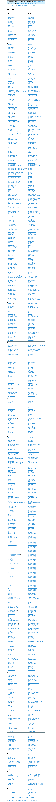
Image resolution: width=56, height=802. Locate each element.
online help (10, 515)
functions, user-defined (12, 298)
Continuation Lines (31, 125)
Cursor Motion (30, 101)
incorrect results (11, 370)
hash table (10, 346)
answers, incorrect (11, 26)
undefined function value (12, 759)
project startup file (11, 637)
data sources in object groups (13, 148)
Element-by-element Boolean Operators (35, 213)
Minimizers (30, 281)
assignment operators (12, 39)
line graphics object (11, 413)
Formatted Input (31, 133)
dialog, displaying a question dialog (14, 178)
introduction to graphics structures (14, 387)
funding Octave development (13, 299)
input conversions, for (13, 377)
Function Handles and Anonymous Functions (36, 23)
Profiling (29, 103)
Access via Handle (31, 278)
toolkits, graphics (11, 741)
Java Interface (31, 74)
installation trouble (11, 381)
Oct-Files (30, 471)
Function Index (11, 5)
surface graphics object (12, 728)
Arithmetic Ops (31, 18)
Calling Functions (31, 32)
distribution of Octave (12, 187)
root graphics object (11, 670)
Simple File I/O (31, 419)
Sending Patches (31, 186)
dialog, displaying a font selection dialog (15, 172)
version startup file (11, 785)
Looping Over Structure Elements (34, 429)
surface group (10, 730)
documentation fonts (11, 193)
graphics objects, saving (12, 331)
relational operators (11, 662)
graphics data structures (12, 312)
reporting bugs (10, 664)
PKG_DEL (9, 616)
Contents (32, 5)
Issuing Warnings (31, 789)
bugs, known (10, 65)
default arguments (11, 157)
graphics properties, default (13, 332)
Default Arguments (31, 157)
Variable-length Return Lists (33, 775)
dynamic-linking (11, 206)
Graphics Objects (31, 40)
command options (11, 113)
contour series (10, 127)
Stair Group (30, 338)
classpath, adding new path (13, 90)
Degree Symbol (10, 161)
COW (9, 138)
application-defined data (12, 29)
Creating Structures (31, 204)
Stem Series (30, 690)
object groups (10, 496)
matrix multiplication (11, 448)
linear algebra (10, 416)
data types (10, 152)
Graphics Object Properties (33, 316)
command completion (12, 108)
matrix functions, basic (12, 446)
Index (36, 5)
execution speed (11, 251)
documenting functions (12, 195)
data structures (10, 150)
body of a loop (10, 48)
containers (10, 124)
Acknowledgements (31, 17)
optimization (10, 534)
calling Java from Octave (12, 74)
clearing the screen (11, 101)
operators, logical (11, 529)
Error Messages (31, 243)
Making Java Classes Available (34, 88)
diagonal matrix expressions (13, 167)
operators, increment (11, 528)
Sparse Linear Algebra (32, 716)
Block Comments (31, 47)
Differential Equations (32, 147)
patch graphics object (12, 603)
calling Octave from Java (12, 75)
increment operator (11, 372)
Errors (29, 245)
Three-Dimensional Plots (32, 625)
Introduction (30, 385)
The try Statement (31, 78)
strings (9, 714)
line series (10, 414)
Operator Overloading (32, 19)
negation (9, 479)
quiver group (10, 651)
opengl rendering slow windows (13, 516)
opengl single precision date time (14, 518)
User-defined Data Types (32, 155)
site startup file (10, 698)
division (9, 189)
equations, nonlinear (11, 236)
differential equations (12, 185)
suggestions (10, 727)
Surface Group (30, 340)
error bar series (10, 241)
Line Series (30, 414)
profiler (9, 633)
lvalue (9, 433)
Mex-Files (30, 466)
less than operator (11, 409)
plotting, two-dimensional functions (14, 627)
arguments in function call (12, 32)
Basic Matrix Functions (32, 288)
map (8, 439)
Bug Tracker (30, 61)
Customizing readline (32, 142)
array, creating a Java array (13, 36)
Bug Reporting (31, 27)
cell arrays (10, 79)
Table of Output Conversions (33, 598)
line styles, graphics (11, 415)
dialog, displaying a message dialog (14, 176)
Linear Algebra (31, 416)
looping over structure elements (14, 429)
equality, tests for (11, 233)
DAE (8, 147)
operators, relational (11, 532)
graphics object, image (12, 320)
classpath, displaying (12, 92)
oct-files (9, 501)
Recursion (30, 272)
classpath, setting (11, 98)
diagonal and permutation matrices (14, 165)
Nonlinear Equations (32, 236)
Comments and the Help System (34, 195)
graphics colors (10, 311)
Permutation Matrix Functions (33, 452)
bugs (9, 62)
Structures (30, 151)
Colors (29, 104)
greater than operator (12, 334)
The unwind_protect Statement (34, 229)
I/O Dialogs (30, 168)
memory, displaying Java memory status (15, 458)
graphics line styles (11, 314)
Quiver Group (30, 337)
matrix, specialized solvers (13, 453)
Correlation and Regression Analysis (35, 400)
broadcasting (10, 57)
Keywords (30, 402)
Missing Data (30, 470)
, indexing (10, 219)
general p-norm (10, 303)
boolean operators (11, 52)
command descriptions (12, 109)
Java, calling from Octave (12, 392)
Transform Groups (31, 743)
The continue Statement (32, 126)
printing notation (11, 631)
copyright (9, 135)
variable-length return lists (13, 778)
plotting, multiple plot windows (13, 620)
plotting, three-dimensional (13, 625)
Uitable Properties (31, 754)
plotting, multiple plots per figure (14, 621)
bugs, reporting (10, 66)
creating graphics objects (12, 139)
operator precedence (11, 519)
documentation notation (12, 194)
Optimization (30, 431)
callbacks (9, 73)
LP (8, 431)
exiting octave (10, 252)
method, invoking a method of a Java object (16, 462)
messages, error (11, 461)
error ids (9, 242)
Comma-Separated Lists (32, 105)
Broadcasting (30, 56)
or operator (10, 593)
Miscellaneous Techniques (33, 134)
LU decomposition (11, 432)
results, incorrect (11, 667)
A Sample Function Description (34, 290)
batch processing (11, 45)
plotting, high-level (11, 619)
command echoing (11, 111)
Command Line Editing (32, 114)
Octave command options (12, 506)
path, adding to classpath (12, 606)
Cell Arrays (30, 81)
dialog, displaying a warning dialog (14, 180)
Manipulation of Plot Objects (33, 623)
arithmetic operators (11, 34)
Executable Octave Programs (33, 45)
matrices (9, 443)
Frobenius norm (11, 288)
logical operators (11, 426)
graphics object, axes (12, 318)
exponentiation (10, 255)
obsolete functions (11, 498)
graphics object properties (12, 316)
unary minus (10, 756)
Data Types (30, 152)
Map (8, 437)
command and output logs (12, 107)
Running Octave (31, 252)
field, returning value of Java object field (15, 275)
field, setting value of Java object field (15, 276)
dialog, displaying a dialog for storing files (15, 170)
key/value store (11, 401)
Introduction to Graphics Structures (34, 387)
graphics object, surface (12, 327)
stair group (10, 703)
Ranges (29, 258)
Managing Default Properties (33, 159)
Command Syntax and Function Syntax (35, 116)
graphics (9, 310)
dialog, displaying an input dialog (14, 182)
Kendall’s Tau (10, 400)
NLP (8, 481)
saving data (10, 674)
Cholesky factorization (12, 85)
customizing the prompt (12, 143)
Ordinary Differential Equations (34, 595)
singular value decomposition (13, 696)
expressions (10, 259)
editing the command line (12, 212)
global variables (11, 306)
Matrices (30, 443)
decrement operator (11, 156)
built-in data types (11, 69)
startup (9, 705)
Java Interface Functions (32, 36)
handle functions (11, 344)
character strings (11, 82)
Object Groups (30, 496)
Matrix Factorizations (32, 85)
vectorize (9, 784)
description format (11, 164)
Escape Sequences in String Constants (35, 247)
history (9, 355)
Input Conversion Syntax (32, 285)
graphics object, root (11, 325)
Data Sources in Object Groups (33, 148)
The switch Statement (32, 77)
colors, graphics (11, 104)
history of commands (12, 357)
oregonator (10, 595)
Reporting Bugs (31, 62)
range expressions (11, 658)
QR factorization (11, 646)
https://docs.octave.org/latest (38, 1)
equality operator (11, 230)
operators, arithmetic (12, 520)
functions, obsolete (11, 297)
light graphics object (11, 411)
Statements (30, 217)
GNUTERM (10, 307)
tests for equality (11, 736)
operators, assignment (12, 523)
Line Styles (30, 314)
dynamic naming (11, 204)
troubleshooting (11, 749)
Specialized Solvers (31, 453)
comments (10, 117)
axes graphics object (11, 40)
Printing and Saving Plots (33, 624)
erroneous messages (11, 237)
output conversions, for (14, 598)
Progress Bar (10, 636)
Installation (30, 383)
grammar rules (10, 308)
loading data (10, 419)
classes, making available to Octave (14, 88)
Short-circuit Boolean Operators (34, 692)
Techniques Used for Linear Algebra (34, 418)
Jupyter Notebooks (11, 396)
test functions (10, 735)
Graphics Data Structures (32, 312)
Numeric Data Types (32, 489)
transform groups (11, 743)
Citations (9, 86)
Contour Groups (31, 127)
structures (10, 719)
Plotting (29, 310)
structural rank (10, 716)
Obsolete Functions (31, 163)
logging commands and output (13, 422)
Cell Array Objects (31, 79)
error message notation (12, 243)
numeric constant (11, 488)
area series (10, 31)
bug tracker (10, 61)
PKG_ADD (9, 615)
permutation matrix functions (13, 608)
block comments (11, 47)
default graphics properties (13, 159)
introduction (10, 385)
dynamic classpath (11, 200)
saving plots (10, 676)
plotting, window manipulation (13, 628)
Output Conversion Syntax (33, 284)
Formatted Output (31, 131)
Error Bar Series (31, 241)
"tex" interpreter (31, 161)
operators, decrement (12, 527)
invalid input (10, 388)
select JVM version (11, 681)
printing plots (10, 632)
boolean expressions (11, 49)
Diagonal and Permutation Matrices (34, 165)
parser (9, 602)
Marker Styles (30, 315)
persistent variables (11, 611)
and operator (10, 21)
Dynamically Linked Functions (13, 207)
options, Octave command (12, 537)
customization (13, 659)
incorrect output (11, 367)
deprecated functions (12, 163)
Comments (30, 117)
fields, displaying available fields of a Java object (17, 277)
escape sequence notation (13, 247)
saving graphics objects (12, 675)
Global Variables (31, 305)
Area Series (30, 31)
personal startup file (11, 612)
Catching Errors (31, 242)
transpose (10, 744)
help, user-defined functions (13, 349)
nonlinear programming (12, 484)
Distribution (30, 187)
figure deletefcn (11, 278)
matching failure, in (13, 441)
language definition (11, 407)
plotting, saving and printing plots (14, 624)
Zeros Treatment (31, 454)
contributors (10, 130)
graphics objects (11, 329)
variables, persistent (11, 780)
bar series (10, 44)
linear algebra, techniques (12, 418)
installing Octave (11, 383)
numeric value (10, 490)
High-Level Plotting (31, 619)
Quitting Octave (31, 254)
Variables (30, 25)
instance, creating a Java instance (14, 384)
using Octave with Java (12, 769)
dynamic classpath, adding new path (14, 203)
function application (11, 289)
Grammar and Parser (32, 308)
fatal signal (10, 273)
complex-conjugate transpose (13, 121)
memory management (12, 457)
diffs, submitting (11, 186)
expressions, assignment (12, 260)
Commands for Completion (33, 108)
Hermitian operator (11, 351)
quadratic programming (12, 648)
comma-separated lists (12, 105)
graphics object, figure (12, 319)
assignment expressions (12, 38)
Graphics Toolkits (31, 333)
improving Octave (11, 363)
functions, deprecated (12, 295)
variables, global (11, 779)
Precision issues (31, 518)
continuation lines (11, 125)
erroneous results (11, 238)
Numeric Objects (31, 488)
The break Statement (32, 55)
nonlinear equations (11, 483)
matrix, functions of (11, 450)
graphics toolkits (11, 333)
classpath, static (11, 99)
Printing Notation (31, 631)
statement (11, 55)
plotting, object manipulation (13, 623)
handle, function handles (12, 345)
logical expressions (11, 423)
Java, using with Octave (12, 393)
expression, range (11, 258)
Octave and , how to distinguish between (16, 502)
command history (11, 112)
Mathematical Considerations (33, 199)
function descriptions (12, 290)
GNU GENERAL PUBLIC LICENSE (24, 5)
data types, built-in (11, 154)
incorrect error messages (12, 366)
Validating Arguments (32, 772)
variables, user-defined (12, 782)
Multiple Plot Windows (32, 620)
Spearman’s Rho (11, 701)
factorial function (11, 272)
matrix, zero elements (12, 454)
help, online (10, 347)
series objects (10, 684)
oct (8, 500)
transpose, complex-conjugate (13, 746)
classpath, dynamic (11, 94)
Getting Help (30, 347)
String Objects (30, 82)
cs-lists (9, 140)
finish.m (9, 282)
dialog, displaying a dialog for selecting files (16, 169)
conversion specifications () (14, 131)
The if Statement (31, 215)
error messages (11, 245)
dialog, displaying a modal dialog (14, 177)
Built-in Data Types (31, 69)
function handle (11, 293)
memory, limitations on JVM (13, 459)
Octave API (10, 505)
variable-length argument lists (13, 776)
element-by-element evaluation (13, 213)
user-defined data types (12, 765)
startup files (10, 706)
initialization (10, 376)
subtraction (10, 724)
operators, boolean (11, 524)
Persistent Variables (32, 610)
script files (10, 679)
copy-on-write (10, 134)
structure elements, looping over (14, 718)
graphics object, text (11, 328)
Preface (29, 130)
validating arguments (12, 772)
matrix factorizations (11, 445)
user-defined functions (12, 766)
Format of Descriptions (32, 164)
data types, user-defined (12, 155)
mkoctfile (9, 471)
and (11, 220)
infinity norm (10, 375)
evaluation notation (11, 249)
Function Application (32, 30)
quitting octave (10, 649)
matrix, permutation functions (13, 452)
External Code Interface (32, 206)
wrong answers (10, 793)
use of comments (11, 763)
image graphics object (12, 362)
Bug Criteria (30, 26)
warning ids (10, 789)
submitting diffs (11, 722)
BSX (8, 58)
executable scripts (11, 250)
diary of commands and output (13, 183)
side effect (10, 693)
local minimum (10, 420)
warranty (9, 791)
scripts (9, 680)
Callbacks (30, 73)
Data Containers (31, 124)
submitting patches (11, 723)
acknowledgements (11, 17)
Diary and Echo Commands (33, 107)
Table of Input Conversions (33, 377)
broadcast (10, 56)
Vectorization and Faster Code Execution (35, 783)
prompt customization (12, 638)
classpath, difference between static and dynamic (17, 91)
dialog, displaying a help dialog (13, 173)
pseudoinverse (10, 640)
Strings (29, 83)
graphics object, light (12, 321)
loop (8, 428)
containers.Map (31, 346)
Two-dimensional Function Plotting (34, 627)
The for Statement (31, 221)
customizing (12, 142)
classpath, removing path (12, 96)
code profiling (10, 103)
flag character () (12, 284)
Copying (29, 135)
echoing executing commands (13, 211)
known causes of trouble (12, 403)
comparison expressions (12, 118)
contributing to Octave (12, 129)
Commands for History (32, 112)
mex (8, 466)
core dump (10, 137)
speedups (9, 702)
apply (9, 30)
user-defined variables (12, 767)
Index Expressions (31, 219)
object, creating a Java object (13, 497)
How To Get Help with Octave (33, 350)
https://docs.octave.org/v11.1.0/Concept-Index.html (26, 3)
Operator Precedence (32, 519)
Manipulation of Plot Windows (33, 628)
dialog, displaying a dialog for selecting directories (17, 168)
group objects (10, 337)
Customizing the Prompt (32, 143)
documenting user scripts (12, 198)
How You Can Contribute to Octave (34, 129)
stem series (10, 713)
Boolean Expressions (32, 21)
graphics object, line (11, 323)
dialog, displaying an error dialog (14, 181)
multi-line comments (11, 472)
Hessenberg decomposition (13, 354)
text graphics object (11, 739)
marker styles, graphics (12, 440)
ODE (8, 514)
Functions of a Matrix (32, 450)
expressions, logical (11, 267)
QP (8, 645)
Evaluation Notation (32, 194)
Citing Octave (10, 87)
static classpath (11, 710)
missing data (10, 470)
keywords (9, 402)
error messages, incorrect (12, 246)
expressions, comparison (12, 264)
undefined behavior (11, 758)
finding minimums (11, 281)
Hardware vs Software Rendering (34, 516)
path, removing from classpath (13, 607)
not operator (10, 485)
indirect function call (11, 374)
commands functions (11, 116)
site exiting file (10, 697)
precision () (11, 629)
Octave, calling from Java (12, 507)
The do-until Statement (32, 191)
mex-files (9, 467)
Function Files (30, 292)
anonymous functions (12, 23)
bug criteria (10, 60)
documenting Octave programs (13, 196)
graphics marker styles (12, 315)
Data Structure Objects (32, 150)
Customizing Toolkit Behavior (33, 307)
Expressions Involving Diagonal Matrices (35, 167)
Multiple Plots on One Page (33, 621)
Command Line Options (32, 113)
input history (10, 379)
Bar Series (30, 44)
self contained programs (12, 683)
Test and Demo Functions (33, 735)
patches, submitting (11, 605)
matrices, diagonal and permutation (14, 444)
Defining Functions (31, 223)
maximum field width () (13, 456)
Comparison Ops (31, 118)
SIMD (9, 694)
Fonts (29, 193)
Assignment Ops (31, 38)
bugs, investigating (11, 64)
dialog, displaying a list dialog (13, 174)
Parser (29, 602)
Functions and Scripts (32, 160)
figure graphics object (12, 280)
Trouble (29, 65)
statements (10, 709)
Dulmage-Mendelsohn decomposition (14, 199)
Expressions (30, 259)
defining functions (11, 160)
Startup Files (30, 376)
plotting (9, 618)
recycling (9, 661)
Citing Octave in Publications (33, 86)
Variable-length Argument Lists (34, 774)
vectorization (10, 783)
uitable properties (11, 754)
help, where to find (11, 350)
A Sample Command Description (34, 109)
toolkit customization (12, 740)
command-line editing (12, 114)
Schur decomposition (12, 677)
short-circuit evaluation (12, 692)
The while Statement (32, 48)
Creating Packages (31, 615)
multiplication (10, 474)
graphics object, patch (12, 324)
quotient (9, 653)
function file (10, 292)
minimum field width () (13, 468)
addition (9, 18)
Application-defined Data (32, 29)
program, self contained (12, 634)
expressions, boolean (12, 262)
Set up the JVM (31, 459)
